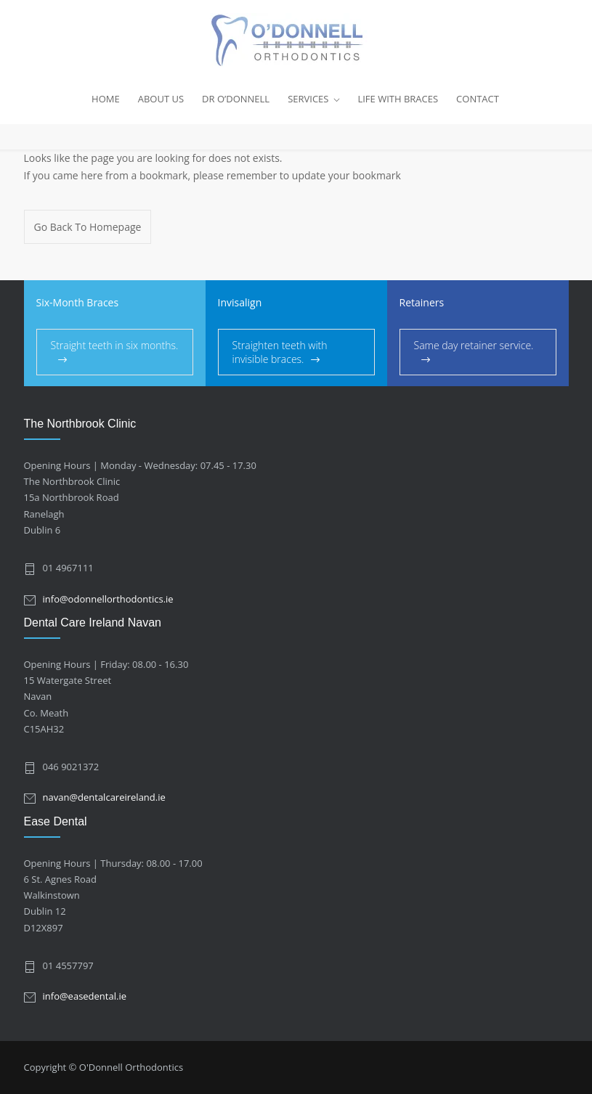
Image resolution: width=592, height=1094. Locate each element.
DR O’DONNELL (235, 98)
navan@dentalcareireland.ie (104, 797)
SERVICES (308, 98)
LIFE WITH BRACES (397, 98)
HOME (106, 98)
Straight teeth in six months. (115, 345)
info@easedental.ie (84, 996)
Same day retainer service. (474, 345)
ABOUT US (161, 98)
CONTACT (477, 98)
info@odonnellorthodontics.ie (108, 598)
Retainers (422, 302)
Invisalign (240, 302)
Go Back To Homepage (88, 227)
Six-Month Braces (77, 302)
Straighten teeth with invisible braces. (280, 352)
